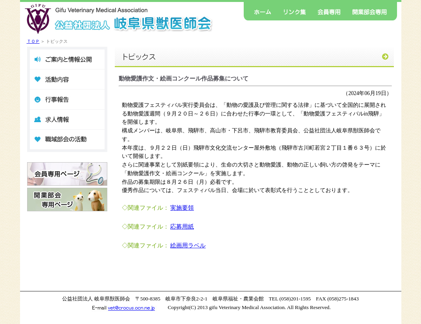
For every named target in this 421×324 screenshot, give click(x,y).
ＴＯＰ (33, 41)
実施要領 (182, 208)
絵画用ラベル (188, 245)
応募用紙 (182, 226)
